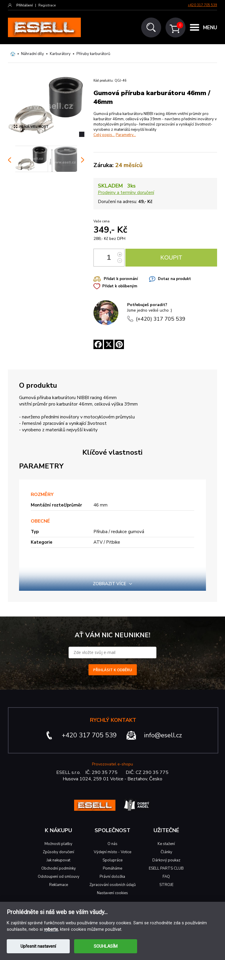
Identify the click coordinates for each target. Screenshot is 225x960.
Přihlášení (24, 5)
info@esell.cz (163, 735)
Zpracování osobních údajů (112, 884)
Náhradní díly (32, 53)
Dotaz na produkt (174, 278)
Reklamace (58, 884)
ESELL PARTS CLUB (166, 868)
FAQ (166, 876)
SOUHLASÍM (105, 946)
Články (166, 852)
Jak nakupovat (58, 860)
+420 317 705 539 (202, 5)
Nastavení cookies (112, 893)
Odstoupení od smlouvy (58, 876)
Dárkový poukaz (166, 860)
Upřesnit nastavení (38, 946)
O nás (112, 843)
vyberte (51, 929)
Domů (12, 53)
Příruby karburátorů (93, 53)
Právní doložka (112, 876)
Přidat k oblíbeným (119, 286)
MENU (210, 27)
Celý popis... (104, 135)
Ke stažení (166, 843)
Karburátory (60, 53)
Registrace (47, 5)
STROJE (166, 884)
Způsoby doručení (58, 852)
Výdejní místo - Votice (112, 852)
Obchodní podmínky (58, 868)
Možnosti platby (58, 843)
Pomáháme (112, 868)
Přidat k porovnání (121, 278)
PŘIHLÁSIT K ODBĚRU (112, 669)
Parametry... (126, 135)
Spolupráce (112, 860)
